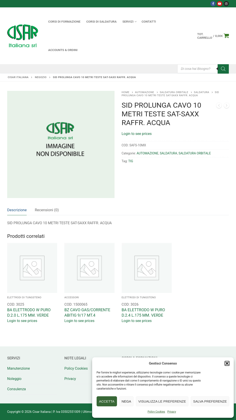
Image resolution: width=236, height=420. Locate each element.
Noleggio (14, 379)
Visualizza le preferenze (162, 401)
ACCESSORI (71, 297)
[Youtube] (219, 3)
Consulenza (16, 389)
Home (126, 92)
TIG (130, 161)
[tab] (17, 210)
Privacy (171, 411)
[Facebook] (213, 3)
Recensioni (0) (47, 210)
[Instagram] (226, 3)
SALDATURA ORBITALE (174, 92)
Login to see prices (137, 134)
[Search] (223, 69)
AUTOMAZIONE (144, 92)
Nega (126, 401)
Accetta (107, 401)
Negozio (41, 77)
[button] (227, 363)
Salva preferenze (210, 401)
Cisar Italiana (18, 77)
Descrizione (17, 210)
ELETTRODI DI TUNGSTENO (24, 297)
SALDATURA (201, 92)
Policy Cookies (156, 411)
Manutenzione (18, 368)
